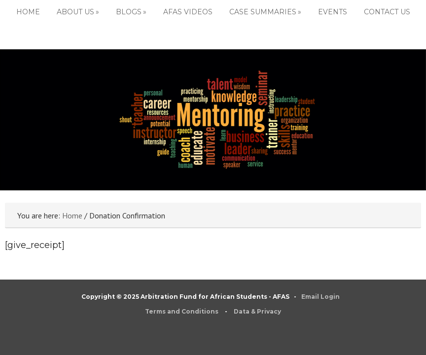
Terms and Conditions (181, 311)
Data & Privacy (257, 311)
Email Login (320, 296)
